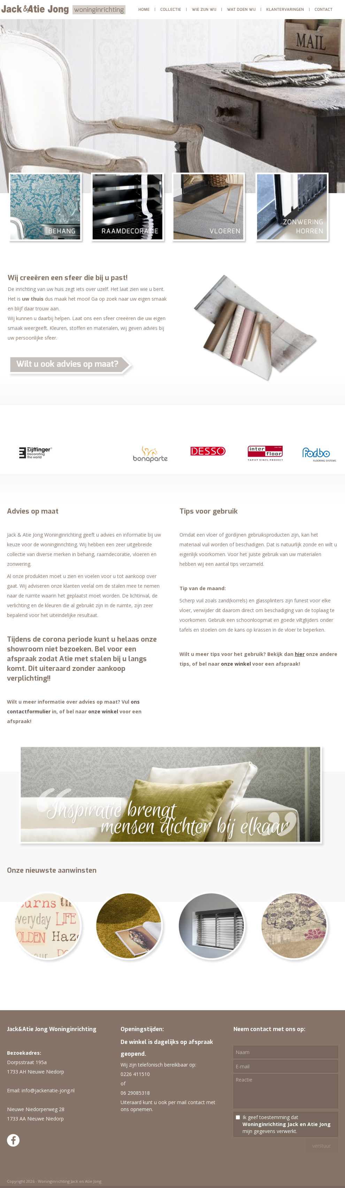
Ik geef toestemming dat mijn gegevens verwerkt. (287, 1124)
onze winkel (103, 711)
